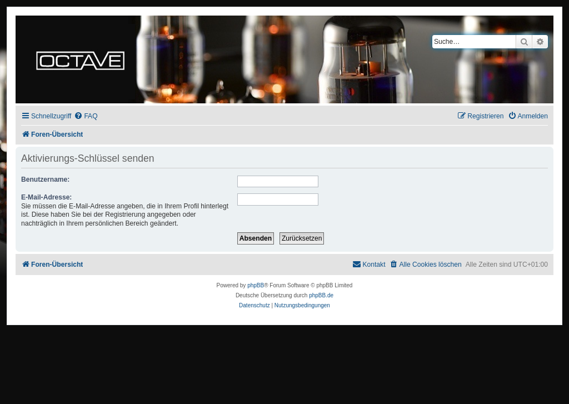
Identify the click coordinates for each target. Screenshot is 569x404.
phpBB (255, 285)
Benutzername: (45, 179)
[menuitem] (85, 116)
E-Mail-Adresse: (46, 197)
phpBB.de (321, 295)
